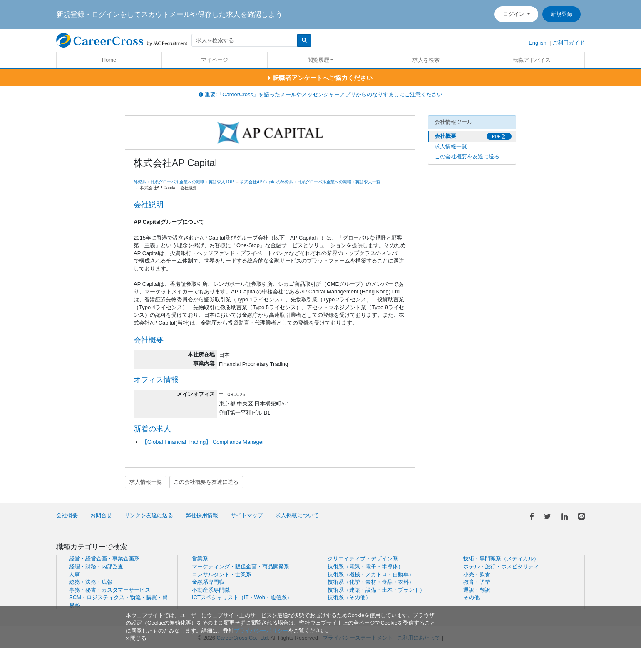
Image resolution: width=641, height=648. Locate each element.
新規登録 (561, 14)
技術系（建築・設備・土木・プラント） (376, 590)
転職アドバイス (532, 60)
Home (109, 60)
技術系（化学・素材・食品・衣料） (371, 582)
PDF (498, 136)
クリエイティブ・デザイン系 (363, 558)
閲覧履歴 (318, 60)
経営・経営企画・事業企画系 (104, 558)
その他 (471, 597)
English (538, 43)
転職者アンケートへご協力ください (320, 77)
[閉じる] (136, 638)
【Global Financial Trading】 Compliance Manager (203, 442)
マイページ (214, 60)
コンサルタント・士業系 (221, 574)
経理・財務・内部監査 (96, 566)
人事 (74, 574)
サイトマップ (247, 515)
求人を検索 (426, 60)
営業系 (200, 558)
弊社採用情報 (202, 515)
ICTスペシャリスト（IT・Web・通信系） (242, 597)
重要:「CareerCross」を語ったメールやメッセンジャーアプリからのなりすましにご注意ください (320, 94)
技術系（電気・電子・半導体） (365, 566)
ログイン (514, 14)
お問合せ (101, 515)
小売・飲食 (476, 574)
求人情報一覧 (145, 482)
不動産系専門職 (211, 590)
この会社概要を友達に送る (206, 482)
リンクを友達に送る (148, 515)
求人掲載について (297, 515)
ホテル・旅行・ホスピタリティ (501, 566)
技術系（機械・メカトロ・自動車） (371, 574)
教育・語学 (476, 582)
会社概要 (445, 136)
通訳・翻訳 (476, 590)
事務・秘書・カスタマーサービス (109, 590)
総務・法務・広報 (90, 582)
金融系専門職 (208, 582)
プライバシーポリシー (261, 631)
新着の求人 (152, 429)
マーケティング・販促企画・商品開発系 (240, 566)
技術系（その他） (349, 597)
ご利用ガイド (568, 43)
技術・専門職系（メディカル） (501, 558)
